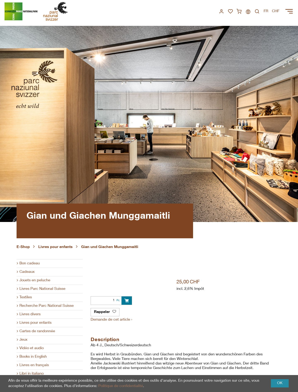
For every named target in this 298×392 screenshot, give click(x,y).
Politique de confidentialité (120, 386)
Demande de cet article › (111, 320)
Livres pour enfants (55, 247)
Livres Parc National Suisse (42, 289)
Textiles (25, 297)
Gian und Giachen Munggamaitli (109, 247)
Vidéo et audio (31, 348)
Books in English (33, 357)
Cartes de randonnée (37, 331)
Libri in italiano (31, 374)
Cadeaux (27, 272)
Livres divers (30, 314)
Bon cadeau (29, 263)
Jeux (23, 340)
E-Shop (23, 247)
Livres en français (34, 365)
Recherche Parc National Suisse (46, 306)
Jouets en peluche (34, 280)
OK (279, 383)
